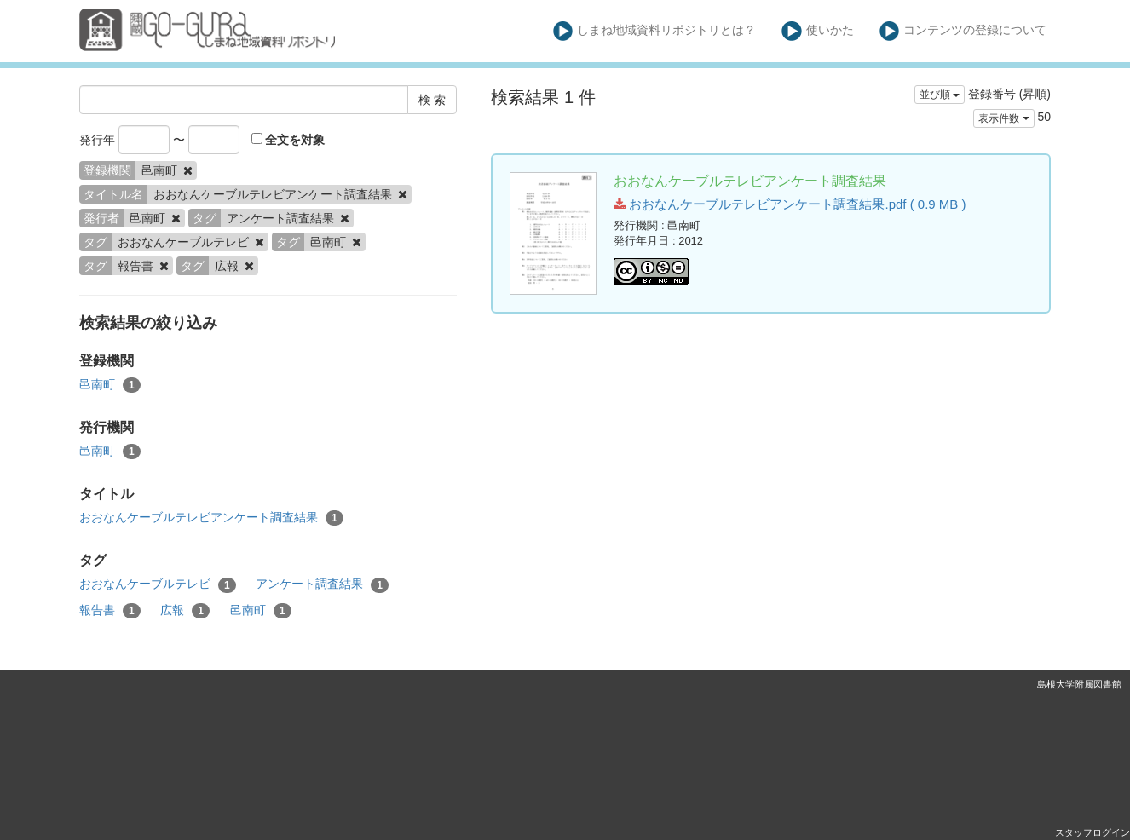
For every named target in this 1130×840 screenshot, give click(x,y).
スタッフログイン (1092, 832)
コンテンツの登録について (963, 31)
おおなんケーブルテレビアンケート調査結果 (211, 518)
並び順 (940, 95)
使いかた (817, 31)
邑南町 (110, 385)
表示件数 (1003, 118)
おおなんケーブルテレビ (157, 584)
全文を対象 (288, 140)
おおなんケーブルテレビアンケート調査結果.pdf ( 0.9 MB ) (790, 204)
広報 (185, 610)
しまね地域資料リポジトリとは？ (655, 31)
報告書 (110, 610)
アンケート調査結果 (322, 584)
